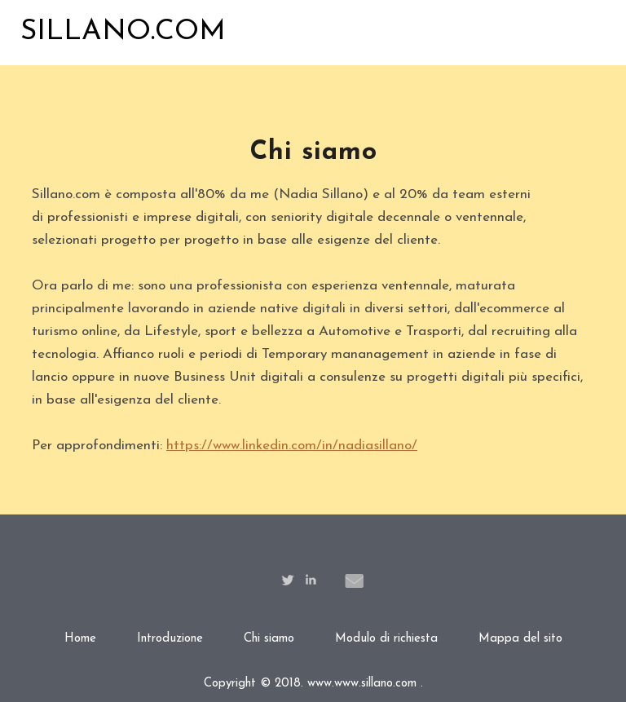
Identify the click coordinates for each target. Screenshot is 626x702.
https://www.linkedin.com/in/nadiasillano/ (291, 446)
